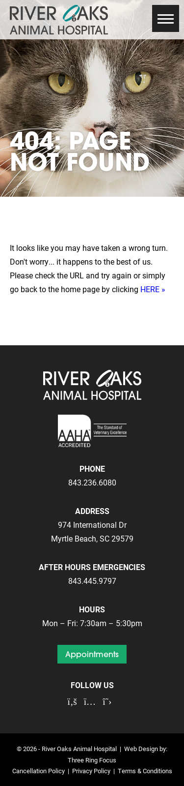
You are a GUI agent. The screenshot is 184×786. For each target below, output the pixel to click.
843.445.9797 (92, 580)
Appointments (92, 654)
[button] (165, 18)
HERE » (152, 289)
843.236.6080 (92, 482)
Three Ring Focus (92, 760)
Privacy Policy (91, 770)
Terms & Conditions (145, 770)
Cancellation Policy (38, 770)
